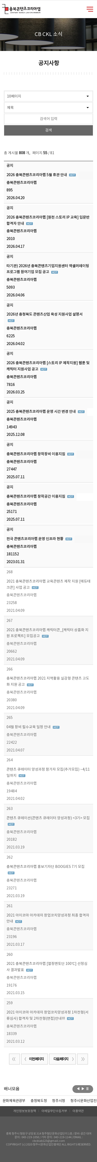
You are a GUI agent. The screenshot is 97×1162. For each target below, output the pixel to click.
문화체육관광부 (14, 1101)
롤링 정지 (87, 1088)
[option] (38, 1101)
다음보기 (83, 1088)
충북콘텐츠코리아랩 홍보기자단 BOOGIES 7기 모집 (45, 867)
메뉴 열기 (90, 9)
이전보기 (78, 1088)
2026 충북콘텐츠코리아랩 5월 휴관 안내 (37, 175)
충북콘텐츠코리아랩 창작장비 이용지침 (36, 454)
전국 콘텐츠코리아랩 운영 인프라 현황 (35, 539)
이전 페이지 (33, 1059)
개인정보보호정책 (24, 1111)
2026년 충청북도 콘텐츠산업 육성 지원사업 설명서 (44, 314)
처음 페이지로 (14, 1059)
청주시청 (58, 1101)
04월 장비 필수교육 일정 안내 (28, 727)
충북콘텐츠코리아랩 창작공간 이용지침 (36, 497)
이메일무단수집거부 (54, 1111)
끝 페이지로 (82, 1059)
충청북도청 (39, 1101)
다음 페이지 (64, 1059)
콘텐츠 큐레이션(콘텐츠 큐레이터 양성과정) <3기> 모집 (48, 818)
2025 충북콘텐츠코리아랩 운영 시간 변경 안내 (41, 412)
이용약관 (78, 1111)
